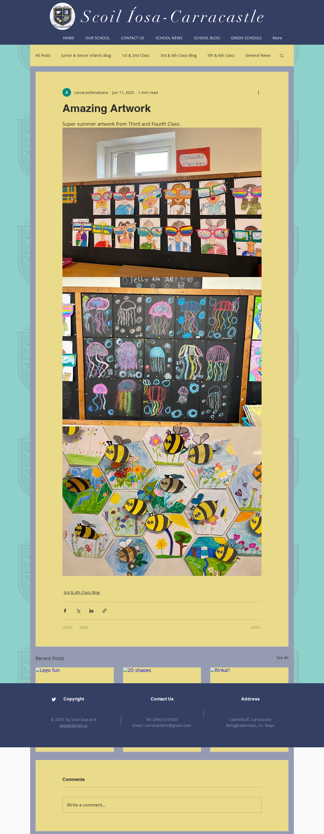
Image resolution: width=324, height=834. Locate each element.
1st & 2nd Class (136, 55)
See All (282, 657)
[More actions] (258, 92)
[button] (97, 38)
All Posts (43, 55)
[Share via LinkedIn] (91, 610)
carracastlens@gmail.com (168, 725)
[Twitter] (54, 699)
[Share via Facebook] (65, 610)
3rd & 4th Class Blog (178, 55)
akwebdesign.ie (73, 725)
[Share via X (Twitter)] (78, 610)
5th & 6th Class (221, 55)
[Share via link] (104, 610)
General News (258, 55)
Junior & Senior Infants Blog (86, 55)
